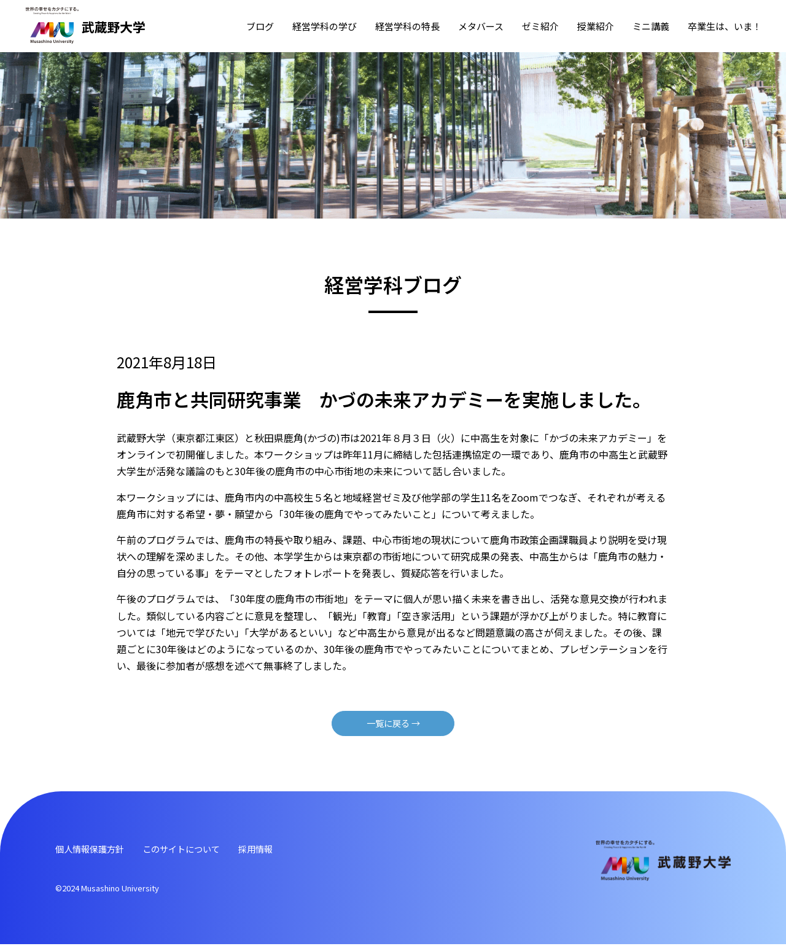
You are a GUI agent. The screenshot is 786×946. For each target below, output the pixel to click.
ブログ (260, 26)
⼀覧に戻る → (393, 723)
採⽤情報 (278, 850)
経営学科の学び (324, 26)
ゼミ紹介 (540, 26)
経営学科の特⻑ (407, 26)
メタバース (481, 26)
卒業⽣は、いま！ (724, 26)
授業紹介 (595, 26)
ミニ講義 (650, 26)
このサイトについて (196, 850)
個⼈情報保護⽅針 (94, 850)
